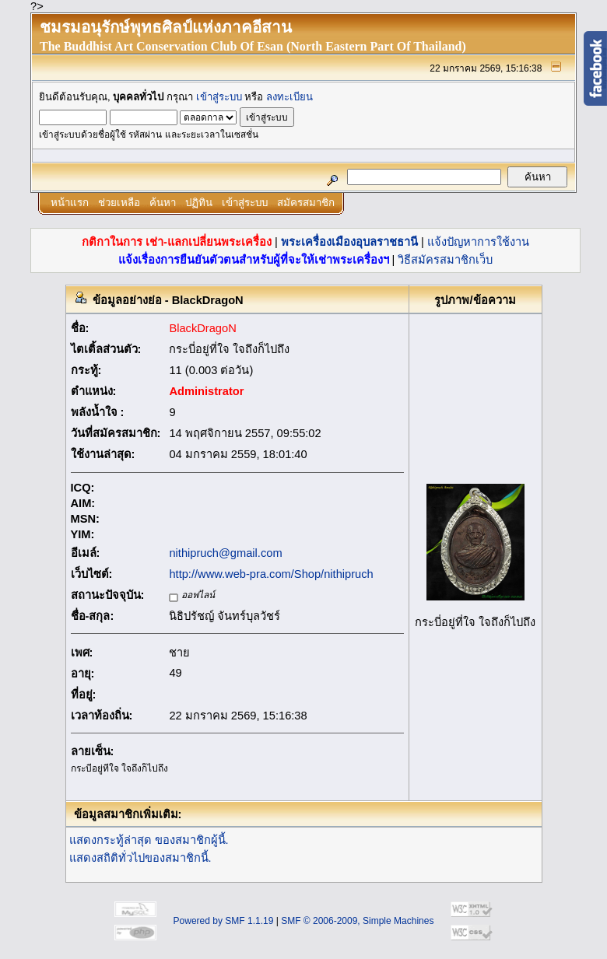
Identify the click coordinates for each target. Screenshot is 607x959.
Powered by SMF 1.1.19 (224, 920)
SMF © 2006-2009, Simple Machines (357, 920)
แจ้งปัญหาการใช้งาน (478, 242)
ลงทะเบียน (289, 97)
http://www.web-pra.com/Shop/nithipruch (271, 574)
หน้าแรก (70, 202)
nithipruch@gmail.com (225, 553)
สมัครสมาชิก (306, 202)
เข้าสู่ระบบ (219, 97)
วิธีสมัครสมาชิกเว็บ (445, 260)
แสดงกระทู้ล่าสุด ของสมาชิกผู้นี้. (149, 840)
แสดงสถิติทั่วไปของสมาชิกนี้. (140, 858)
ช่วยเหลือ (119, 202)
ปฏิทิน (198, 202)
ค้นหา (162, 202)
